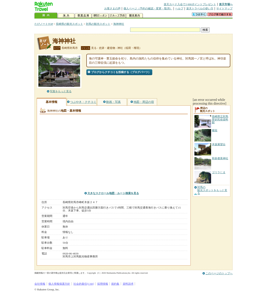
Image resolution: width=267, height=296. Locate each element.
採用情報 (102, 283)
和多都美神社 (220, 158)
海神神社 (118, 23)
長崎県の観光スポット (69, 23)
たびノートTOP (43, 23)
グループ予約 (117, 16)
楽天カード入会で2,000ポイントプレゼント (190, 4)
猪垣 (214, 130)
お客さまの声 (112, 8)
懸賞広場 (83, 16)
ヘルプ (179, 8)
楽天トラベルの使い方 (199, 8)
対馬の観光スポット (98, 23)
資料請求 (128, 283)
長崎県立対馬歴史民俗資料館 (220, 119)
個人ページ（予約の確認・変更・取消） (147, 8)
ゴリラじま (218, 172)
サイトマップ (224, 8)
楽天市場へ (226, 4)
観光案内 (134, 16)
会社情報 (39, 283)
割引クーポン (100, 16)
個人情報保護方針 (59, 283)
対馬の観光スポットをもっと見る (212, 190)
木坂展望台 (218, 144)
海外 (66, 16)
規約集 (115, 283)
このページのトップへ (219, 273)
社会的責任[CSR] (83, 283)
